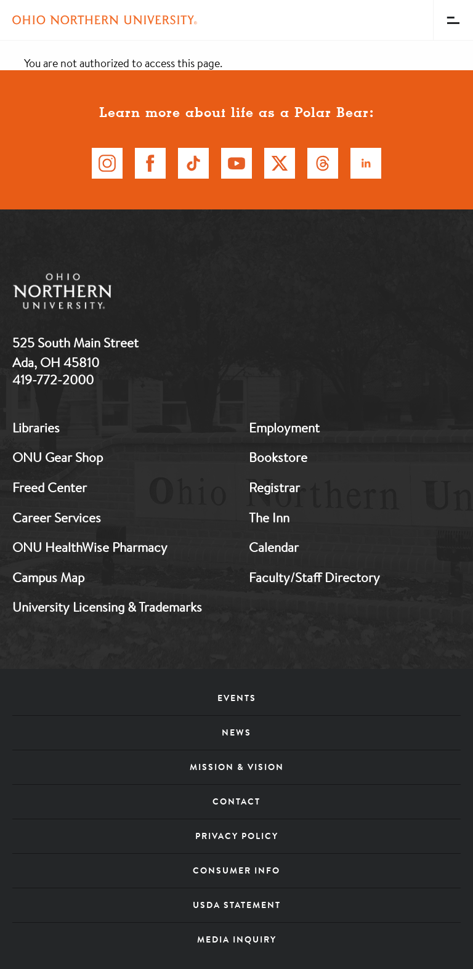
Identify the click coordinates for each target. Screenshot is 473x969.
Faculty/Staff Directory (314, 577)
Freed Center (49, 487)
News (236, 732)
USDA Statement (237, 905)
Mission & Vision (237, 767)
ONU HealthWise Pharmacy (90, 547)
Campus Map (48, 577)
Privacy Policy (236, 836)
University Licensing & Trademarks (107, 606)
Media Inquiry (237, 939)
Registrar (274, 487)
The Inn (269, 517)
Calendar (274, 547)
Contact (236, 801)
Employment (284, 427)
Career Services (56, 517)
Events (236, 698)
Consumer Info (236, 870)
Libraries (36, 427)
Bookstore (278, 457)
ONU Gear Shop (57, 457)
